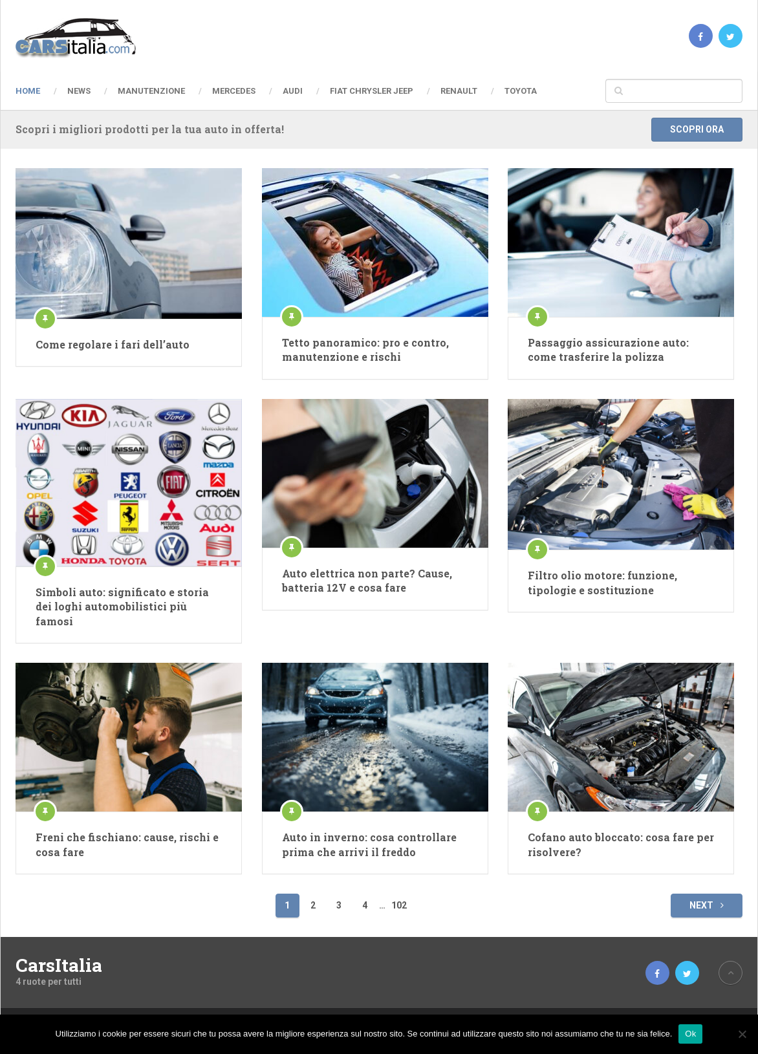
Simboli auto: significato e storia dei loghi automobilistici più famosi (122, 606)
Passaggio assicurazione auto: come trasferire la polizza (608, 349)
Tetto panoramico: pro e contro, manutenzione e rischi (365, 349)
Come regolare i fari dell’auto (113, 344)
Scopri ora (697, 129)
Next (706, 905)
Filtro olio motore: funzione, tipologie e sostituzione (602, 582)
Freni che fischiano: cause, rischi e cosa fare (127, 844)
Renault (458, 91)
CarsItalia (59, 965)
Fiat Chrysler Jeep (371, 91)
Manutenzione (151, 91)
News (79, 91)
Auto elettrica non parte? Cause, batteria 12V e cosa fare (367, 580)
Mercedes (233, 91)
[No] (741, 1033)
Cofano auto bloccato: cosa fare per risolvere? (621, 844)
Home (28, 91)
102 (399, 905)
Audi (293, 91)
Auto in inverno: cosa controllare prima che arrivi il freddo (369, 844)
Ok (690, 1033)
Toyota (520, 91)
